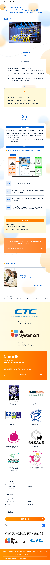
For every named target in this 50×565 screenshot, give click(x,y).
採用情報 (10, 512)
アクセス (7, 507)
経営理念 (30, 502)
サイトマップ (25, 554)
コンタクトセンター (10, 486)
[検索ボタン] (43, 525)
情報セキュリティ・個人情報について (17, 551)
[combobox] (23, 525)
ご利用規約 (5, 551)
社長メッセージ (9, 502)
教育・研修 (31, 486)
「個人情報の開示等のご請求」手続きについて (36, 551)
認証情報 (30, 504)
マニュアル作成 (9, 489)
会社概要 (7, 504)
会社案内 (10, 499)
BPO (29, 484)
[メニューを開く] (48, 1)
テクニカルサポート (10, 484)
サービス (10, 481)
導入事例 (10, 494)
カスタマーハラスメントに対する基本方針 (12, 554)
